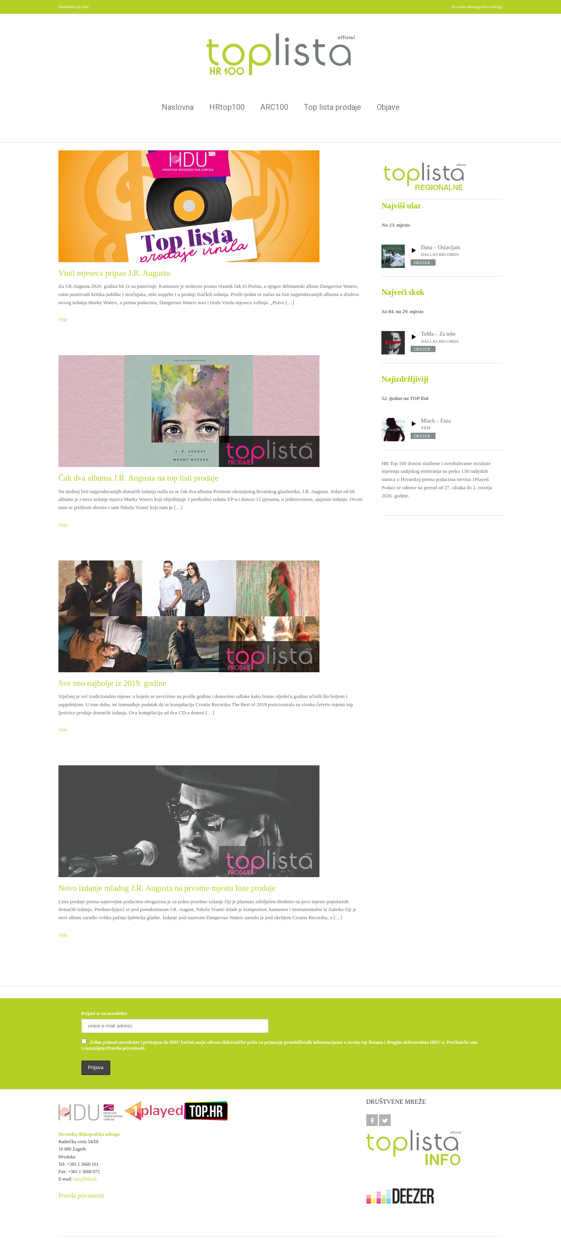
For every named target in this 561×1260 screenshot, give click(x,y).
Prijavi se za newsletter (104, 1013)
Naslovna (178, 107)
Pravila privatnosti (81, 1195)
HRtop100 (227, 107)
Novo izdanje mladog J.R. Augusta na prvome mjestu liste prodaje (166, 888)
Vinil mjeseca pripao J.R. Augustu (114, 273)
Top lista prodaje (332, 107)
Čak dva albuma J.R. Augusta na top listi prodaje (138, 478)
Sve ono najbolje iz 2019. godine (112, 683)
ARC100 (274, 107)
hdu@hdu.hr (85, 1179)
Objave (388, 107)
